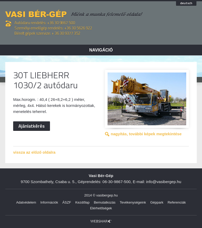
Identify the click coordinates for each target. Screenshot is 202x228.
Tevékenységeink (133, 202)
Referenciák (177, 202)
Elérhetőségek (101, 208)
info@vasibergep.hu (163, 181)
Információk (49, 202)
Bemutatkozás (104, 202)
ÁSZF (66, 202)
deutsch (186, 3)
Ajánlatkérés (31, 125)
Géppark (156, 202)
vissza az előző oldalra (34, 152)
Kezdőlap (82, 202)
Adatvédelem (26, 202)
